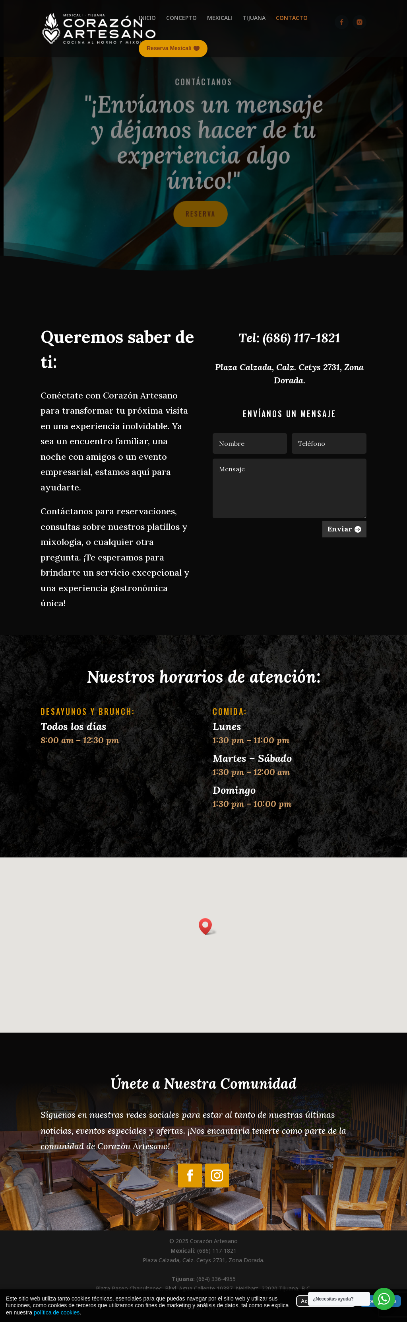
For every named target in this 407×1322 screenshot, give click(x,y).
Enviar (340, 528)
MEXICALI (219, 17)
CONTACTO (292, 17)
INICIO (147, 17)
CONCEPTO (181, 17)
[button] (208, 926)
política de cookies (56, 1312)
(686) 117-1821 (301, 338)
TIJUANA (254, 17)
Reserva (200, 212)
